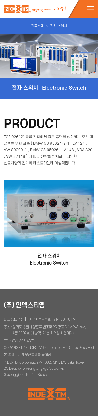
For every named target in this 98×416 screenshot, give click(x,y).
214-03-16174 (64, 319)
